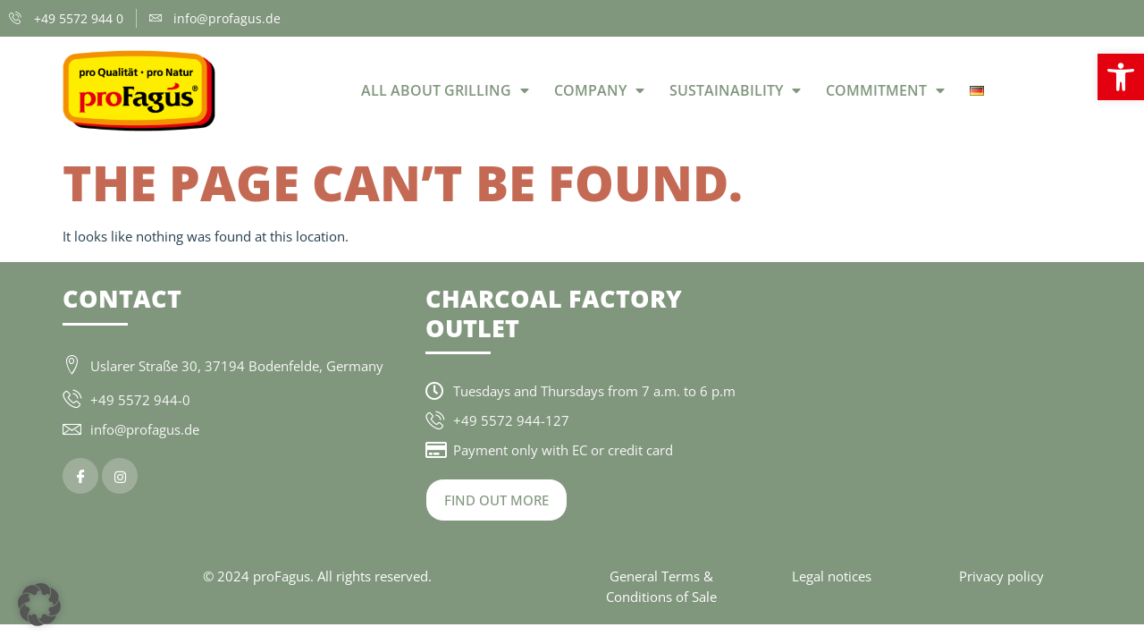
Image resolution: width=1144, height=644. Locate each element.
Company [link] (599, 90)
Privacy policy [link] (1001, 576)
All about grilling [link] (445, 90)
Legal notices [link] (831, 576)
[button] (39, 604)
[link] (1121, 77)
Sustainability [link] (735, 90)
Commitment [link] (885, 90)
